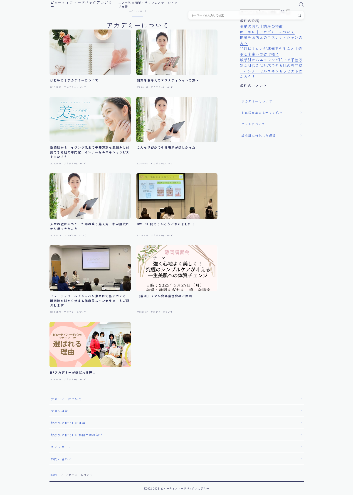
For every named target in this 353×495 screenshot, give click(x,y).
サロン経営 (59, 410)
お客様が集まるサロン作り (262, 112)
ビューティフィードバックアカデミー (83, 4)
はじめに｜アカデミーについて (267, 32)
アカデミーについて (256, 101)
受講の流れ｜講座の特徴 (261, 26)
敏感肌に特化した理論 (258, 135)
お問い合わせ (61, 459)
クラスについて (253, 124)
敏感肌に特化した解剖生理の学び (77, 435)
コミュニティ (61, 447)
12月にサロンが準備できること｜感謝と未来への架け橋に (271, 51)
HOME (54, 475)
